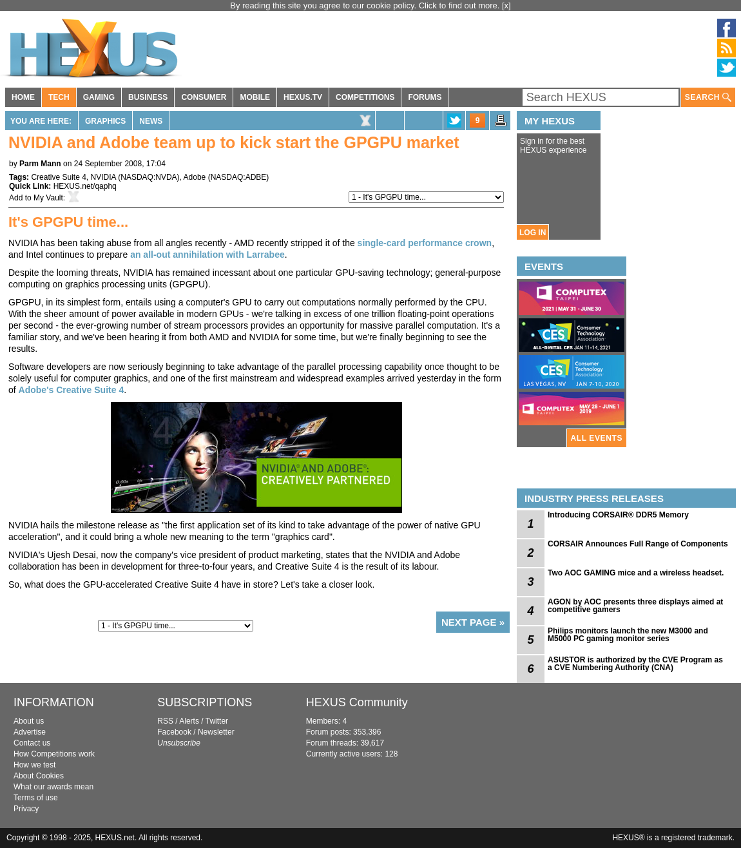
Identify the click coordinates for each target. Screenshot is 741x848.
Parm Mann (40, 163)
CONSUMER (203, 97)
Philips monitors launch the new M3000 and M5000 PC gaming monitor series (628, 634)
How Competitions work (54, 753)
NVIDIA (103, 177)
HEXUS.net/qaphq (85, 186)
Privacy (26, 808)
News (150, 121)
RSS (165, 721)
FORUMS (424, 97)
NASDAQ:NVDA (148, 177)
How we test (34, 764)
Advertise (30, 732)
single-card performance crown (425, 243)
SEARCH (708, 97)
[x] (506, 5)
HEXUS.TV (303, 97)
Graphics (105, 121)
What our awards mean (53, 786)
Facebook (174, 732)
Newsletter (216, 732)
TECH (59, 97)
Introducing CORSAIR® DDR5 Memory (618, 515)
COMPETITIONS (365, 97)
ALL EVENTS (596, 438)
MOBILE (255, 97)
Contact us (32, 742)
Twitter (217, 721)
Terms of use (36, 797)
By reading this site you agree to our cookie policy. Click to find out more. (366, 5)
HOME (23, 97)
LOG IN (532, 232)
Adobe (195, 177)
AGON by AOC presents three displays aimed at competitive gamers (635, 605)
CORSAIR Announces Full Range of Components (638, 544)
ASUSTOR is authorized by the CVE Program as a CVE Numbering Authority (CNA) (635, 663)
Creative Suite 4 (58, 177)
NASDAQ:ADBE (239, 177)
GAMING (99, 97)
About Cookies (39, 775)
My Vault (48, 197)
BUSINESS (148, 97)
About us (29, 721)
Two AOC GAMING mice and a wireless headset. (636, 573)
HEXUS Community (357, 702)
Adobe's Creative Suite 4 (71, 390)
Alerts (189, 721)
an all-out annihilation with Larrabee (207, 254)
